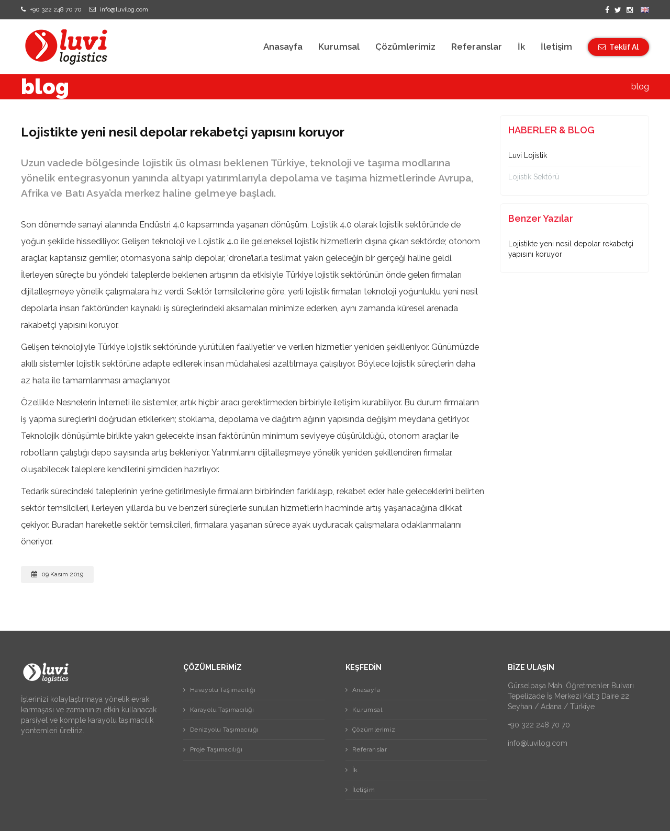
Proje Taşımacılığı (215, 749)
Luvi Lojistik (527, 155)
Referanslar (476, 46)
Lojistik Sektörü (533, 177)
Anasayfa (283, 46)
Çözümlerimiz (405, 46)
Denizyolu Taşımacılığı (223, 729)
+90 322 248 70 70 (51, 9)
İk (521, 46)
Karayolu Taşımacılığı (221, 709)
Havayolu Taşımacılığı (221, 689)
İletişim (556, 46)
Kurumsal (339, 46)
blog (640, 87)
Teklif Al (618, 47)
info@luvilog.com (119, 9)
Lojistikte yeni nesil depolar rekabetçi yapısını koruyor (570, 249)
